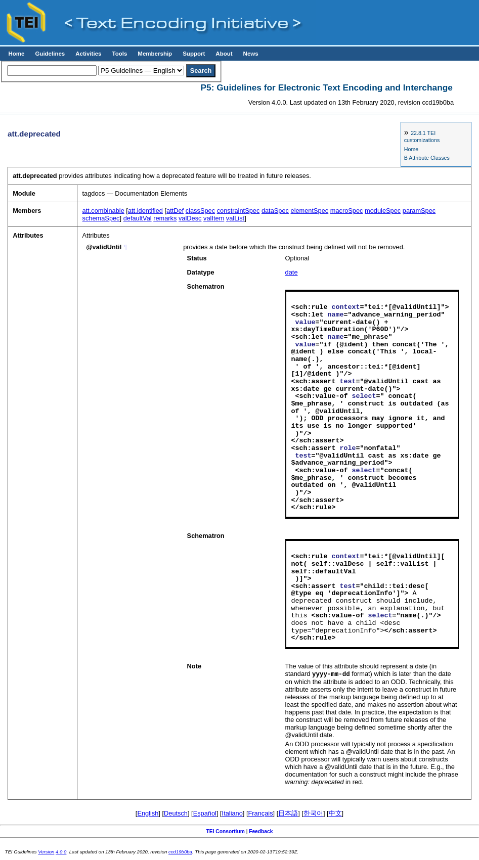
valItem (213, 218)
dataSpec (275, 210)
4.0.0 (61, 852)
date (291, 272)
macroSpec (346, 210)
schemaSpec (101, 218)
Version (46, 852)
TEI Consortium (225, 832)
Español (204, 814)
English (147, 814)
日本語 (288, 814)
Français (260, 814)
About (223, 54)
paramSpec (419, 210)
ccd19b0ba (180, 852)
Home (16, 54)
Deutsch (176, 814)
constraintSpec (238, 210)
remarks (165, 218)
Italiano (232, 814)
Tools (119, 54)
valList (235, 218)
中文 (335, 814)
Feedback (261, 832)
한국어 (313, 814)
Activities (88, 54)
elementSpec (310, 210)
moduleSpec (383, 210)
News (250, 54)
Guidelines (50, 54)
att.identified (145, 210)
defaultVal (137, 218)
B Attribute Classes (427, 158)
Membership (155, 54)
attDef (175, 210)
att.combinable (103, 210)
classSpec (200, 210)
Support (194, 54)
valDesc (190, 218)
